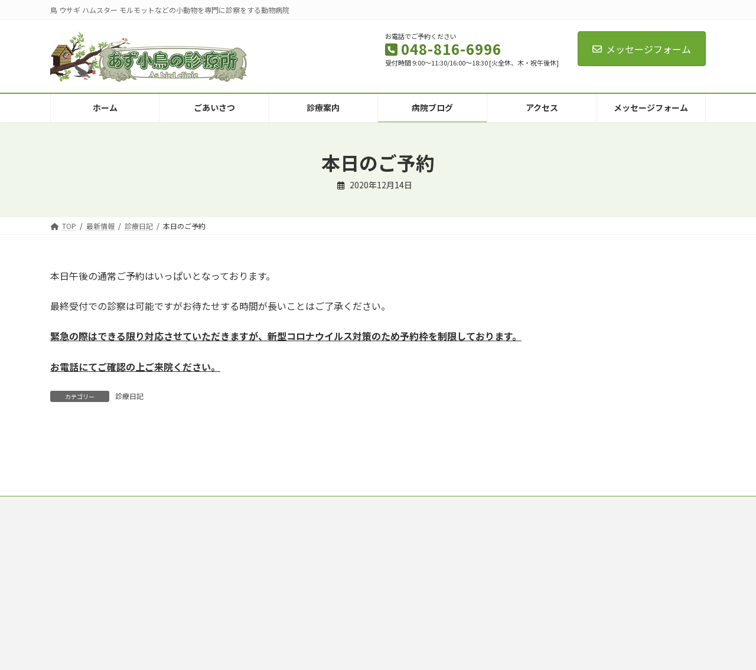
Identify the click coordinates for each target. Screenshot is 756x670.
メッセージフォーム (641, 49)
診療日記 (129, 396)
